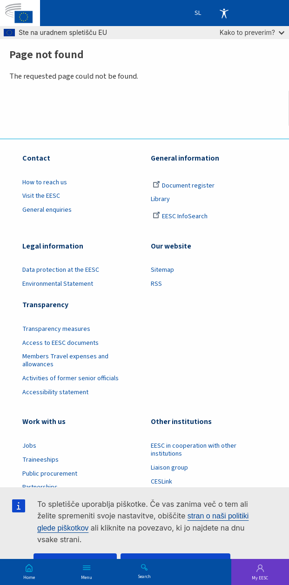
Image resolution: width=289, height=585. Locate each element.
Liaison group (169, 467)
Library (160, 199)
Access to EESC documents (60, 343)
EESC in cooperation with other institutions (193, 449)
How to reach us (44, 182)
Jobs (29, 446)
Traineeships (40, 459)
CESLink (161, 481)
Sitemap (162, 270)
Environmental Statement (57, 284)
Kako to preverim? (252, 32)
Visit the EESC (41, 196)
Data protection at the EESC (60, 270)
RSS (156, 284)
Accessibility (224, 13)
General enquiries (47, 210)
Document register (184, 185)
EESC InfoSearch (180, 216)
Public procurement (49, 473)
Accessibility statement (55, 392)
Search (144, 576)
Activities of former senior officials (70, 378)
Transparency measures (56, 329)
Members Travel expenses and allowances (65, 360)
